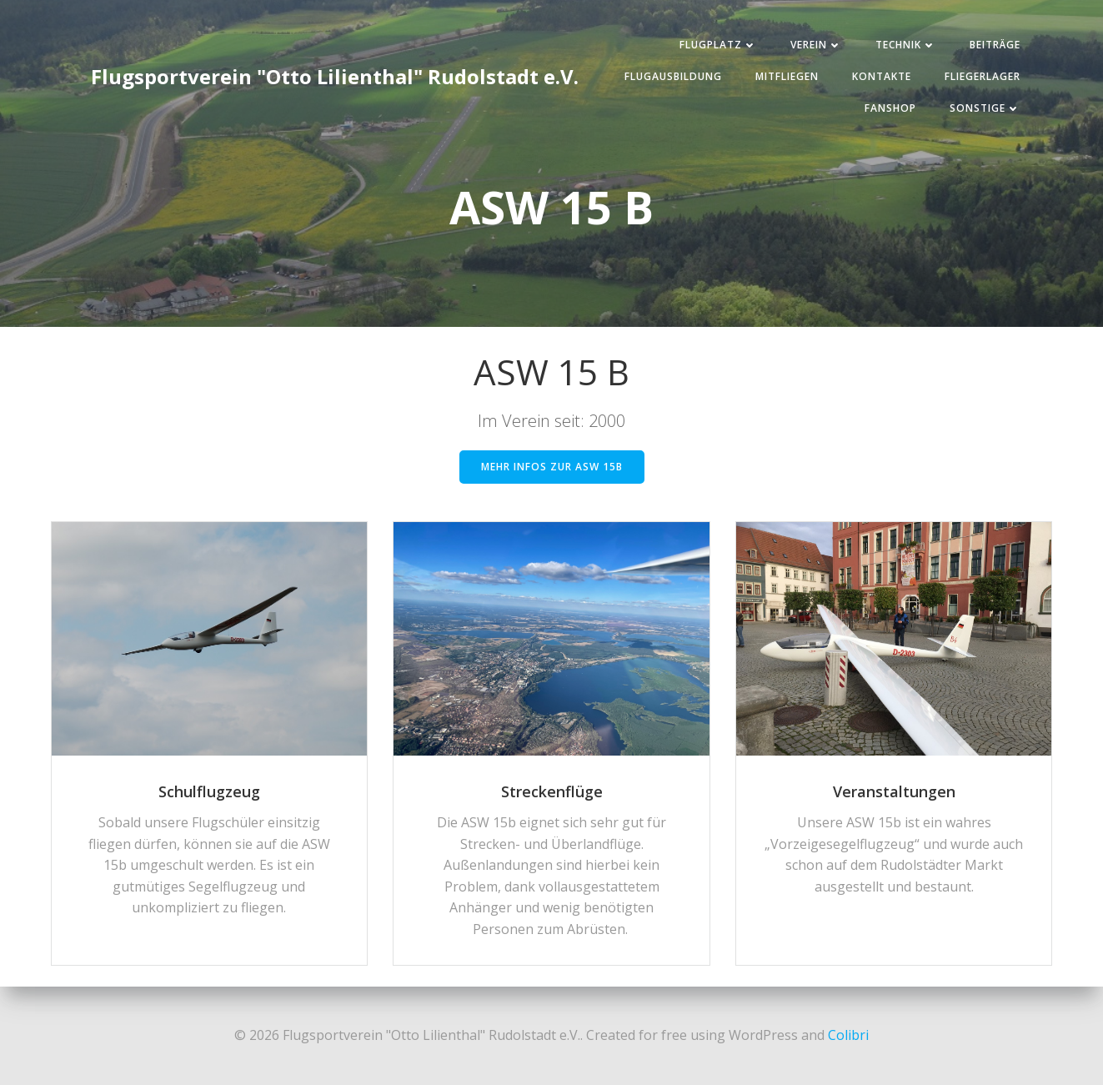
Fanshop (890, 108)
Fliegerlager (982, 76)
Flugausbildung (673, 76)
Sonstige (985, 108)
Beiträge (995, 45)
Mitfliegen (787, 76)
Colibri (848, 1035)
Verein (816, 45)
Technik (905, 45)
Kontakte (881, 76)
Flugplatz (718, 45)
